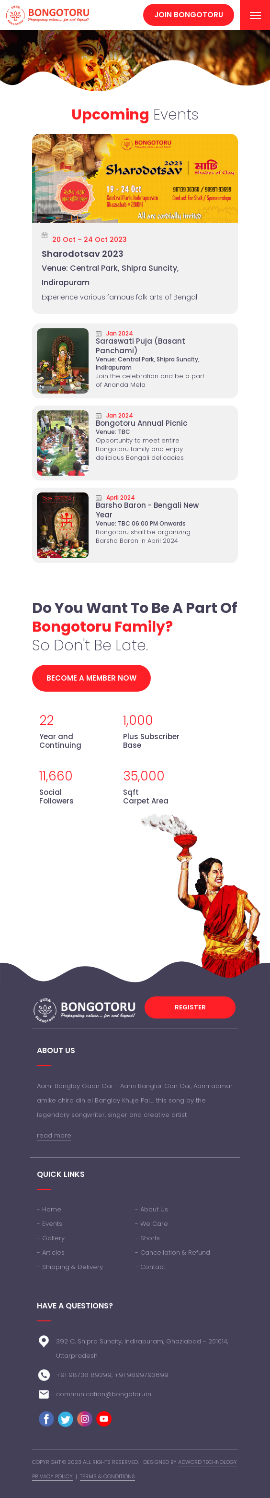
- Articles (51, 1252)
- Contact (150, 1266)
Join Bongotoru (188, 15)
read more (54, 1135)
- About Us (151, 1209)
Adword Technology (207, 1462)
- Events (49, 1223)
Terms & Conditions (107, 1476)
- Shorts (147, 1238)
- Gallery (51, 1238)
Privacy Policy (52, 1476)
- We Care (151, 1223)
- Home (49, 1209)
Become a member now (91, 678)
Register (190, 1007)
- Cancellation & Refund (172, 1252)
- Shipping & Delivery (70, 1266)
